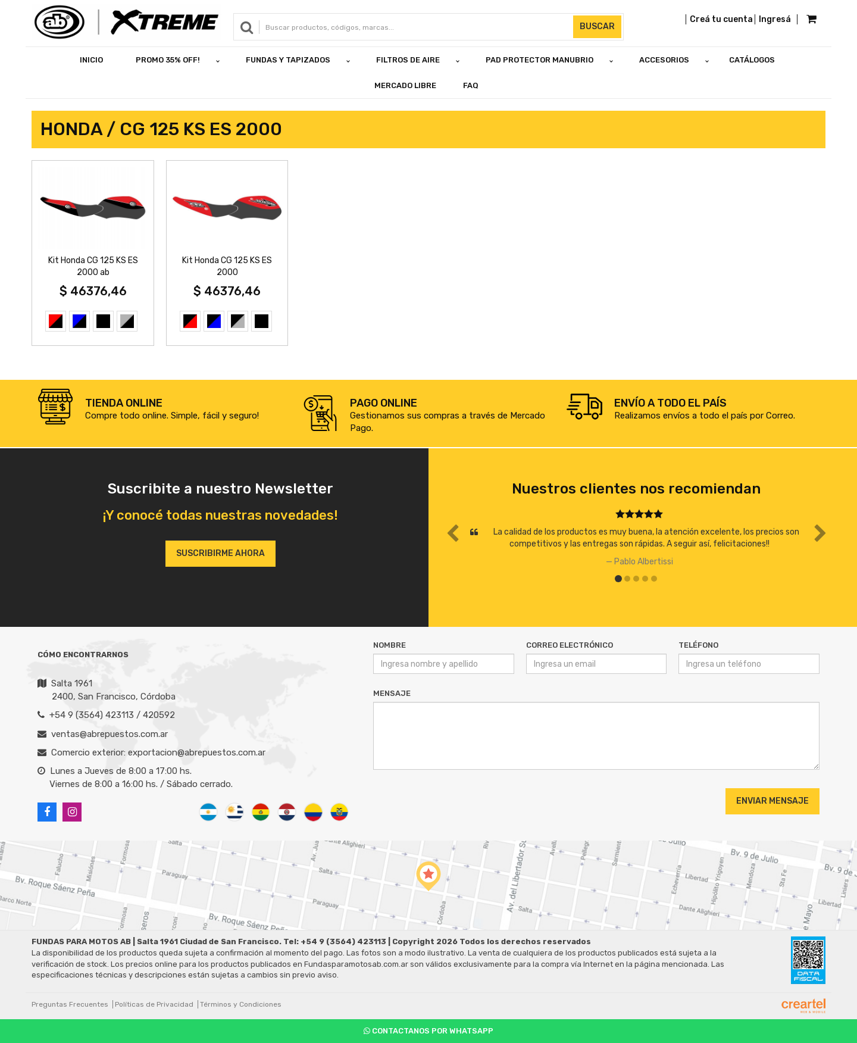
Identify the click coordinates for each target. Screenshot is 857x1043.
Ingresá (775, 19)
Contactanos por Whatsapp (428, 1030)
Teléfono (698, 645)
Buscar (597, 26)
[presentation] (445, 800)
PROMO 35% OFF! (168, 59)
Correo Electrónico (569, 645)
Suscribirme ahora (220, 553)
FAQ (470, 85)
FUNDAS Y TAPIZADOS (288, 59)
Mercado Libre (405, 85)
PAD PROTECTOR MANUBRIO (539, 59)
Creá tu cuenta (721, 19)
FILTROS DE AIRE (408, 59)
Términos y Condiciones (241, 1004)
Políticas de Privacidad (154, 1004)
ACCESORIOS (664, 59)
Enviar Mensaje (772, 801)
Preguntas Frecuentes (70, 1004)
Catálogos (752, 59)
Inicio (91, 59)
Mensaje (392, 693)
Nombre (389, 645)
